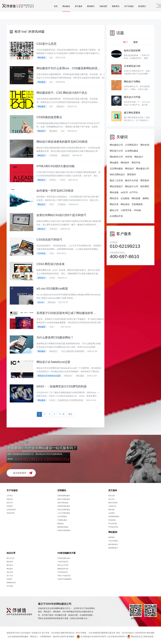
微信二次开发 (116, 180)
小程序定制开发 (62, 561)
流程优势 (96, 11)
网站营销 (10, 561)
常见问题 (10, 586)
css (51, 57)
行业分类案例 (113, 540)
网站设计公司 (131, 186)
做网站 (145, 198)
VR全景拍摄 (112, 523)
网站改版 (114, 192)
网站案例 (112, 532)
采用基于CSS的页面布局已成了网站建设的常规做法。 (67, 313)
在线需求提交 (11, 509)
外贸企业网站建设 (63, 509)
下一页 (61, 414)
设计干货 (10, 575)
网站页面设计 (116, 186)
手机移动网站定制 (63, 558)
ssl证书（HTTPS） (130, 192)
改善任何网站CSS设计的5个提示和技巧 (61, 215)
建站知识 (10, 565)
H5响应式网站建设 (63, 530)
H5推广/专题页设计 (64, 575)
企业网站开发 (116, 216)
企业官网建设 (62, 516)
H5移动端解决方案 (66, 553)
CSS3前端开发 (62, 572)
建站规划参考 (113, 544)
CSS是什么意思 (46, 43)
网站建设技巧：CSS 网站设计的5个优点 (61, 92)
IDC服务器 (112, 520)
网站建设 (58, 11)
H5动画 (137, 210)
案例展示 (83, 11)
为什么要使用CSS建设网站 (72, 351)
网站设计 (60, 106)
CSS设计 (53, 229)
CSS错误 (53, 155)
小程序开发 (126, 210)
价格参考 (10, 506)
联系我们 (134, 11)
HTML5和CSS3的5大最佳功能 (55, 166)
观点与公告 (10, 558)
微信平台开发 (131, 180)
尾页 (70, 414)
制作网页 (144, 186)
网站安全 (114, 198)
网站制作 (125, 162)
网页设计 (41, 278)
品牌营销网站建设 (63, 495)
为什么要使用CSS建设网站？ (54, 337)
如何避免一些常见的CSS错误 (54, 190)
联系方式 (10, 502)
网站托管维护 (113, 502)
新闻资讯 (108, 11)
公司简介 (10, 495)
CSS (51, 204)
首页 (48, 11)
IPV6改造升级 (113, 527)
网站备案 (136, 198)
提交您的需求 (19, 473)
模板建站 (60, 523)
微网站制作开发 (62, 568)
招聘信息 (10, 499)
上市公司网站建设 (63, 513)
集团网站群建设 (62, 527)
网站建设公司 (116, 145)
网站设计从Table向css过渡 (53, 362)
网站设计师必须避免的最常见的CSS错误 (62, 141)
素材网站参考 (113, 548)
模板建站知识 (11, 582)
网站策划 (125, 204)
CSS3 (62, 180)
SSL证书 (111, 499)
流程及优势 (10, 513)
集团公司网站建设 (63, 499)
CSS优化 (41, 253)
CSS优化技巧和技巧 (49, 239)
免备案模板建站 (113, 516)
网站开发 (114, 204)
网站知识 (51, 302)
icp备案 (9, 579)
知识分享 (11, 553)
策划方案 (10, 572)
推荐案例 (111, 537)
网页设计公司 (116, 151)
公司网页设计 (131, 145)
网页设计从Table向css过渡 (49, 376)
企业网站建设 (131, 151)
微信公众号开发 (62, 565)
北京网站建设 (116, 168)
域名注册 (111, 495)
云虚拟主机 (112, 506)
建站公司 (114, 210)
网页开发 (136, 162)
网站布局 (144, 145)
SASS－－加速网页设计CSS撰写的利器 (61, 386)
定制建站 (61, 490)
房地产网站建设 (62, 502)
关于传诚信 (121, 11)
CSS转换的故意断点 (49, 117)
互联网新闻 (137, 204)
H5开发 (128, 156)
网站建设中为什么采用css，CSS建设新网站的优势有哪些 (69, 68)
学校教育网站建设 (63, 506)
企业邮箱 (125, 198)
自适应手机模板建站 (64, 579)
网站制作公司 (116, 156)
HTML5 (53, 180)
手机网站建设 (62, 520)
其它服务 (71, 11)
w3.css (41, 302)
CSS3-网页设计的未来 (50, 264)
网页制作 (131, 174)
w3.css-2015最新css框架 (52, 288)
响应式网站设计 (117, 174)
